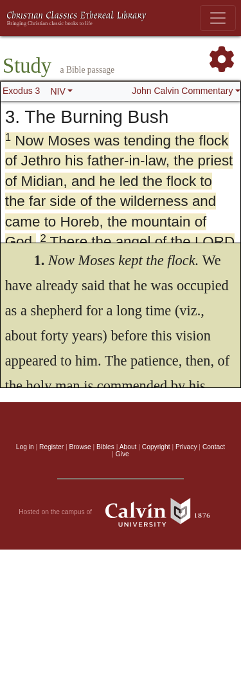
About (128, 446)
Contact (213, 446)
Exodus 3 (21, 91)
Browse (80, 446)
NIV (57, 91)
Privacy (186, 446)
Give (122, 454)
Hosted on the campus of (120, 512)
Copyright (156, 446)
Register (51, 446)
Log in (25, 446)
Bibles (105, 446)
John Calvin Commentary (182, 91)
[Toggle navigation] (218, 18)
